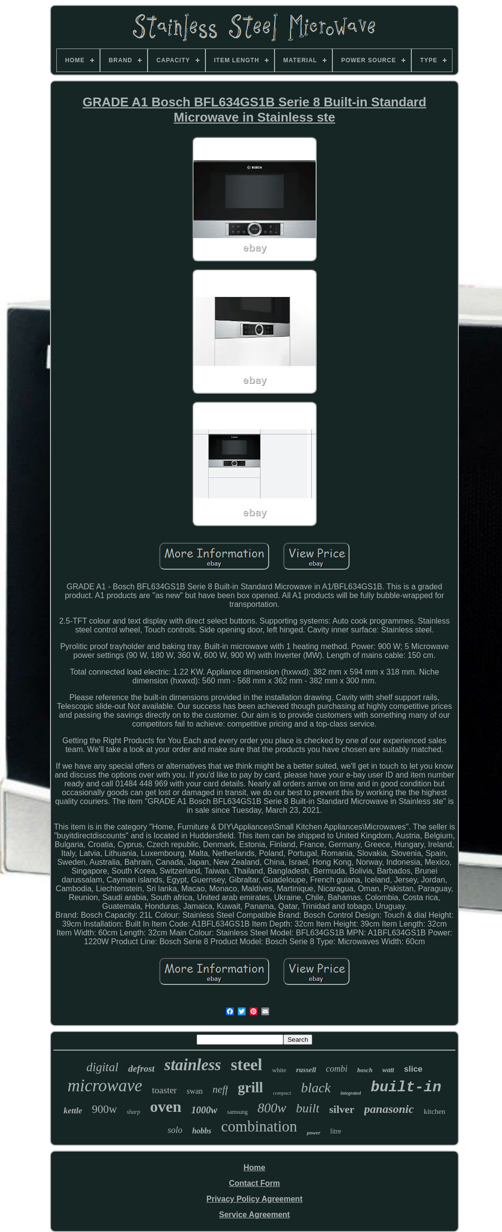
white (279, 1070)
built (308, 1108)
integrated (351, 1093)
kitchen (434, 1111)
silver (341, 1109)
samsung (237, 1111)
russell (306, 1070)
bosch (365, 1070)
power (314, 1132)
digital (102, 1067)
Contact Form (254, 1183)
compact (282, 1093)
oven (165, 1106)
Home (254, 1167)
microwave (105, 1085)
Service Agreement (254, 1214)
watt (388, 1070)
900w (104, 1109)
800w (271, 1108)
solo (175, 1130)
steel (246, 1065)
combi (337, 1069)
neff (220, 1089)
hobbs (201, 1131)
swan (195, 1091)
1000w (204, 1110)
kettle (73, 1110)
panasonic (389, 1109)
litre (336, 1131)
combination (259, 1126)
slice (413, 1069)
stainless (192, 1065)
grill (250, 1087)
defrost (141, 1068)
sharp (133, 1111)
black (316, 1087)
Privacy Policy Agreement (254, 1199)
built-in (406, 1087)
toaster (164, 1090)
